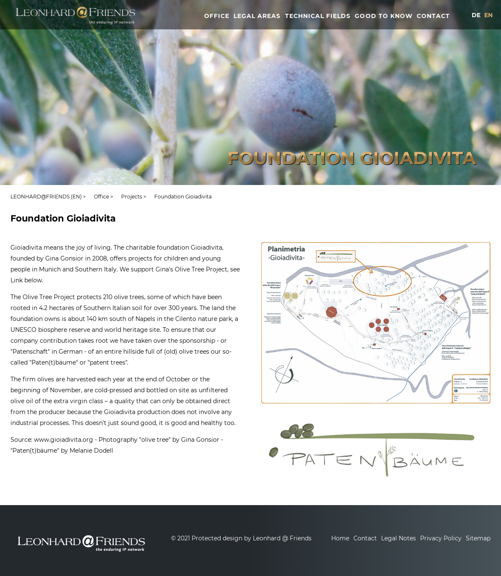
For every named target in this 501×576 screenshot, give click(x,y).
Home (340, 538)
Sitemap (478, 538)
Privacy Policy (441, 538)
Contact (365, 538)
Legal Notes (398, 538)
